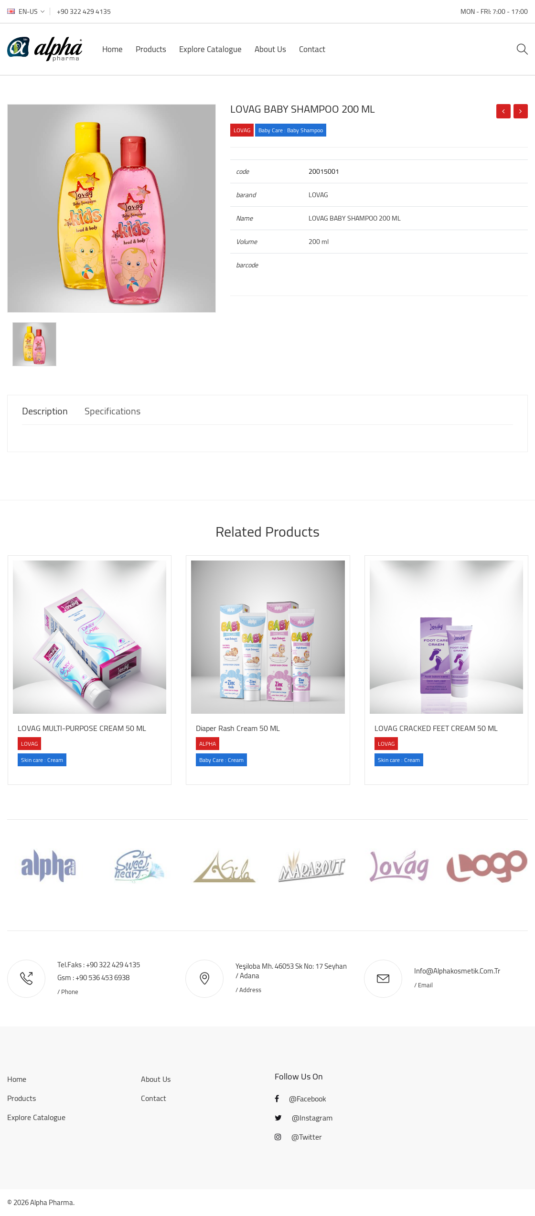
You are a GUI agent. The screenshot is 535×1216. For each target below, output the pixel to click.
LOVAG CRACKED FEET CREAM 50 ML (436, 728)
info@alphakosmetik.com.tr (457, 971)
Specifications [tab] (112, 411)
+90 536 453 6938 (102, 977)
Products (151, 49)
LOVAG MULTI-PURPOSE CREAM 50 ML (82, 728)
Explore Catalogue (210, 49)
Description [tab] (45, 411)
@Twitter (298, 1137)
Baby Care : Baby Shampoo (290, 130)
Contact (312, 49)
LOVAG (242, 130)
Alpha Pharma (51, 1202)
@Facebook (300, 1098)
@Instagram (303, 1117)
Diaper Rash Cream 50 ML (238, 728)
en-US (25, 11)
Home (112, 49)
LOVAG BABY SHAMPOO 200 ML (302, 109)
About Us (270, 49)
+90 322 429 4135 (84, 11)
